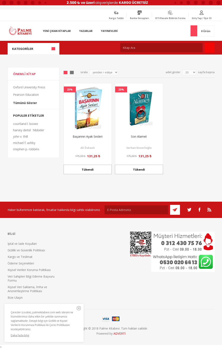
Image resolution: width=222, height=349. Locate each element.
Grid (65, 72)
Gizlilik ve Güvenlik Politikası (26, 250)
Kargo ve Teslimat (20, 257)
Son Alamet (139, 136)
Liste (72, 72)
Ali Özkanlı (87, 148)
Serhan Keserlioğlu (139, 148)
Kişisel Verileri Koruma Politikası (29, 270)
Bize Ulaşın (15, 298)
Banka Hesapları (139, 18)
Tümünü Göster (25, 103)
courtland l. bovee (25, 124)
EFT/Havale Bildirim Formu (170, 18)
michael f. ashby (24, 143)
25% (70, 89)
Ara (210, 48)
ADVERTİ (119, 333)
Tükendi (88, 169)
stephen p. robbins (26, 149)
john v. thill (20, 136)
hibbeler (38, 130)
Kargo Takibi (116, 18)
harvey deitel (22, 130)
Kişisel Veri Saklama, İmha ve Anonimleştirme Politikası (27, 289)
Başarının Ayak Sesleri (87, 136)
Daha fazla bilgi (20, 335)
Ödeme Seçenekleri (21, 263)
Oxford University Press (29, 87)
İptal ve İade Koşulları (22, 244)
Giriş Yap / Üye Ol (201, 18)
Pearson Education (26, 95)
